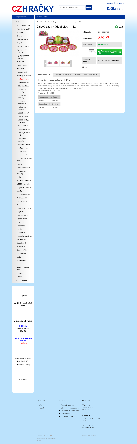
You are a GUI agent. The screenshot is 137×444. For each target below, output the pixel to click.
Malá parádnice (23, 126)
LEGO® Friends (23, 116)
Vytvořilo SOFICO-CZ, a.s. (89, 436)
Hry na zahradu (22, 155)
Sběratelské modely (24, 208)
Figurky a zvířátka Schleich (23, 51)
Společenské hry (22, 243)
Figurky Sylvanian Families (23, 57)
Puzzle (19, 229)
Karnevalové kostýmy (21, 172)
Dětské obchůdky (23, 86)
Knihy (19, 177)
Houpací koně (22, 72)
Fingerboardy (21, 43)
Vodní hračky (21, 260)
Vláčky (19, 257)
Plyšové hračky (22, 219)
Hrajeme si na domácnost (22, 102)
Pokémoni (20, 222)
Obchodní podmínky (23, 364)
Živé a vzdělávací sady (23, 268)
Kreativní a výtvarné (24, 180)
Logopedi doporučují (24, 187)
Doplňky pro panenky (22, 96)
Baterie (19, 277)
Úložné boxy (21, 253)
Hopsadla (20, 68)
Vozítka (19, 264)
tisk (47, 436)
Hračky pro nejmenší (24, 75)
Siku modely (21, 240)
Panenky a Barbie (24, 129)
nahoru (40, 436)
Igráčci (19, 164)
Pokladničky (21, 226)
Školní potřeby (22, 250)
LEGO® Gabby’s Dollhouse (23, 121)
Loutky (19, 191)
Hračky (18, 22)
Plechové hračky (22, 215)
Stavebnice (21, 246)
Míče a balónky (22, 201)
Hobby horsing (22, 65)
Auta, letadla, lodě (23, 25)
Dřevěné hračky (22, 39)
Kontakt (41, 408)
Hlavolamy (20, 62)
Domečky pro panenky (22, 90)
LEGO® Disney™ (23, 113)
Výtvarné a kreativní (24, 144)
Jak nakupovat (66, 414)
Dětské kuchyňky (23, 82)
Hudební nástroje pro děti (24, 159)
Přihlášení (109, 3)
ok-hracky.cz (23, 380)
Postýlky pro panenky (22, 140)
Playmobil (20, 212)
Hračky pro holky (23, 79)
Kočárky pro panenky (22, 108)
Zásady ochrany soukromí (70, 408)
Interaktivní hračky (23, 168)
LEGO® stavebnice (23, 184)
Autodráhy (20, 32)
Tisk (86, 67)
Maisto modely (22, 198)
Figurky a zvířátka (23, 46)
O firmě (41, 405)
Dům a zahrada (21, 280)
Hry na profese (22, 151)
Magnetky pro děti (23, 194)
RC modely (21, 233)
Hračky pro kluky (22, 148)
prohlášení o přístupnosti (44, 438)
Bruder (19, 36)
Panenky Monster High (24, 134)
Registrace (120, 3)
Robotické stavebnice (24, 236)
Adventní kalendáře (23, 29)
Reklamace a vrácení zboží (70, 411)
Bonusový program (67, 416)
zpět (121, 27)
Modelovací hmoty (23, 205)
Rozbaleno (21, 273)
